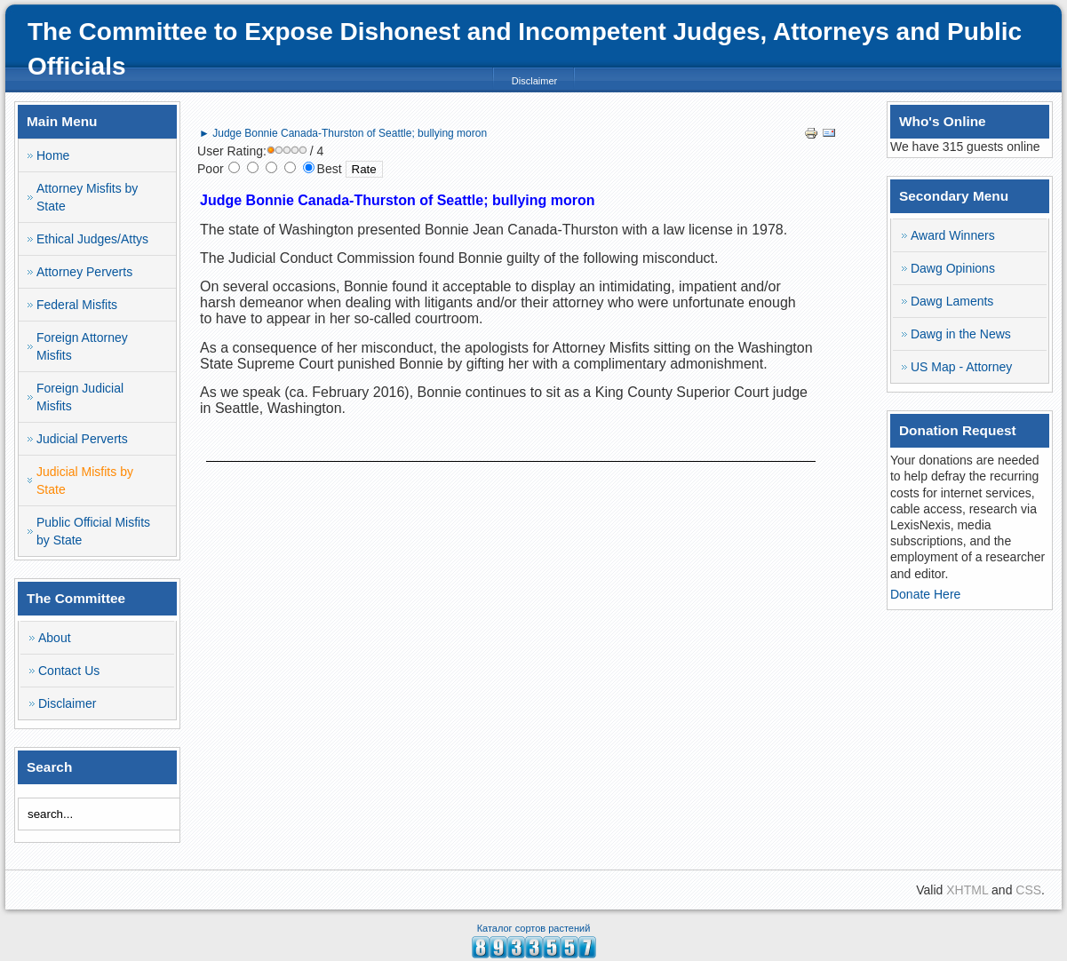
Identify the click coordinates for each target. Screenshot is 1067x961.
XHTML (967, 890)
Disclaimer (534, 80)
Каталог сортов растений (534, 928)
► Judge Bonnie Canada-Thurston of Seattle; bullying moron (343, 133)
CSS (1028, 890)
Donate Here (925, 594)
